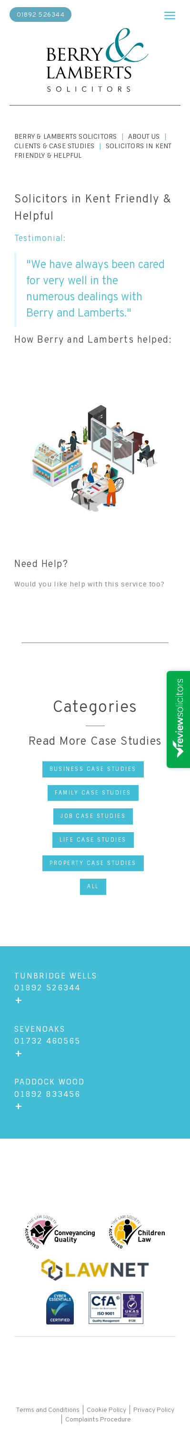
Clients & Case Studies (54, 146)
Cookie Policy (106, 1410)
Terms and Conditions (48, 1410)
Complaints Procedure (98, 1420)
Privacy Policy (153, 1410)
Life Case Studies (93, 839)
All (93, 886)
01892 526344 (40, 15)
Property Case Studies (93, 863)
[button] (169, 13)
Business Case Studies (93, 769)
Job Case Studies (93, 816)
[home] (95, 61)
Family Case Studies (93, 792)
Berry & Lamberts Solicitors (65, 136)
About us (144, 136)
